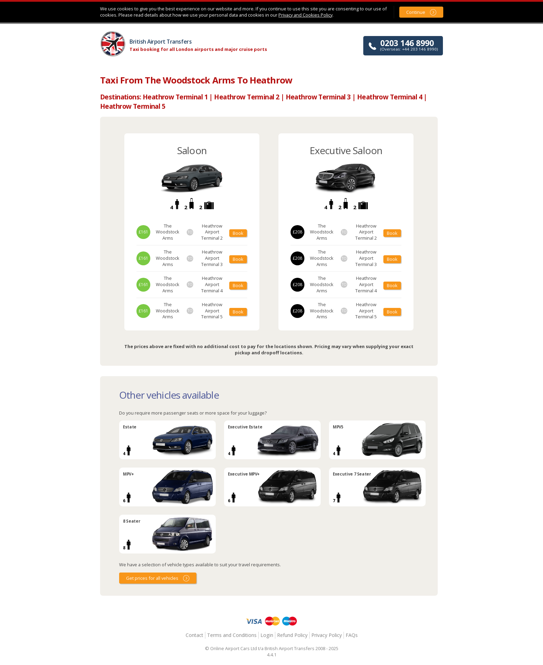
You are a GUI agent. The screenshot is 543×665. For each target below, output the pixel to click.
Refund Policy (292, 635)
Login (266, 635)
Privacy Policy (326, 635)
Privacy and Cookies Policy (305, 15)
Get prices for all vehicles (152, 578)
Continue (415, 12)
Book (238, 233)
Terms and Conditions (232, 635)
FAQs (352, 635)
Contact (194, 635)
